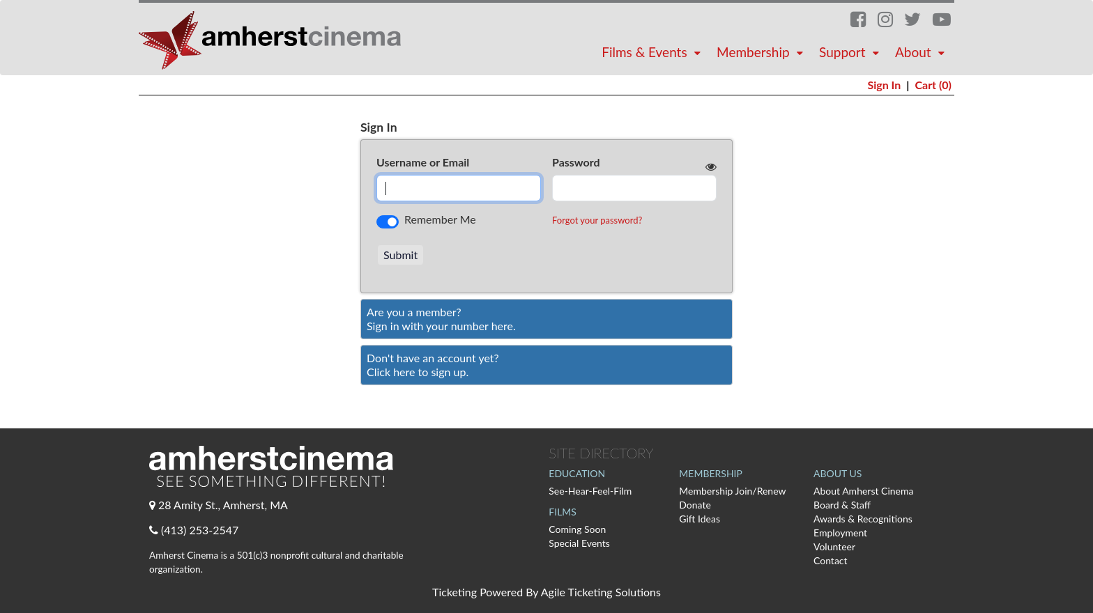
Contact (830, 560)
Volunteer (834, 546)
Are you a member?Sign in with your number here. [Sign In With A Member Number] (441, 318)
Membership (762, 52)
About (921, 52)
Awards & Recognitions (862, 519)
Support (850, 52)
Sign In (884, 84)
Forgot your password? (597, 220)
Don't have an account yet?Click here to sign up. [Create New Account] (433, 364)
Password (576, 162)
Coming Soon (577, 529)
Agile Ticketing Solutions (601, 591)
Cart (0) (933, 84)
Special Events (579, 543)
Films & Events (653, 52)
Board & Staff (842, 505)
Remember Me (440, 219)
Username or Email (422, 162)
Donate (695, 505)
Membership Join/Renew (732, 491)
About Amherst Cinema (863, 491)
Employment (840, 532)
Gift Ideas (699, 519)
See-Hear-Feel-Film (590, 491)
